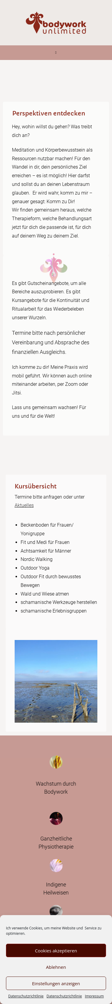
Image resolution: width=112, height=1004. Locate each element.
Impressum (94, 996)
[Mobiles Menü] (56, 52)
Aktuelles (24, 505)
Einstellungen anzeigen (56, 983)
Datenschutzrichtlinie (25, 996)
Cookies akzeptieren (56, 951)
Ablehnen (56, 967)
